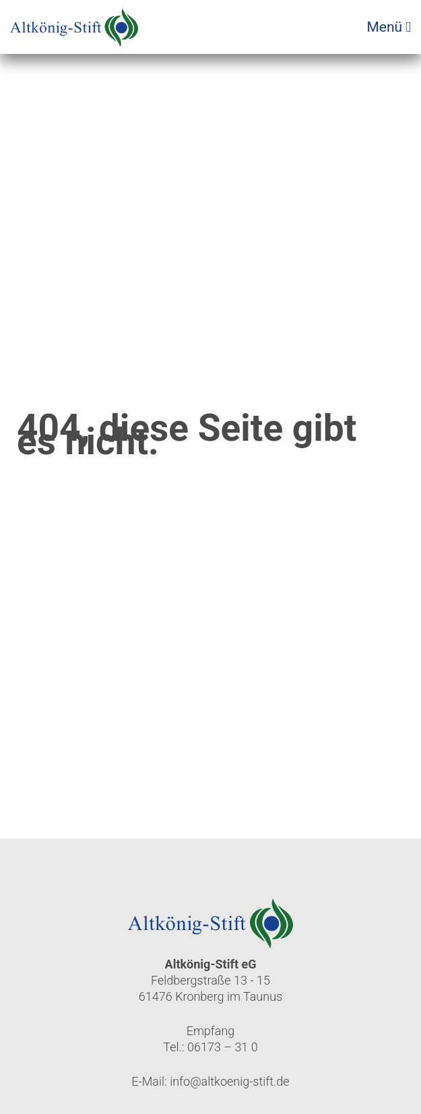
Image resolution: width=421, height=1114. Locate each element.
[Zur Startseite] (74, 23)
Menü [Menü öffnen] (388, 27)
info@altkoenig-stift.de (230, 1081)
